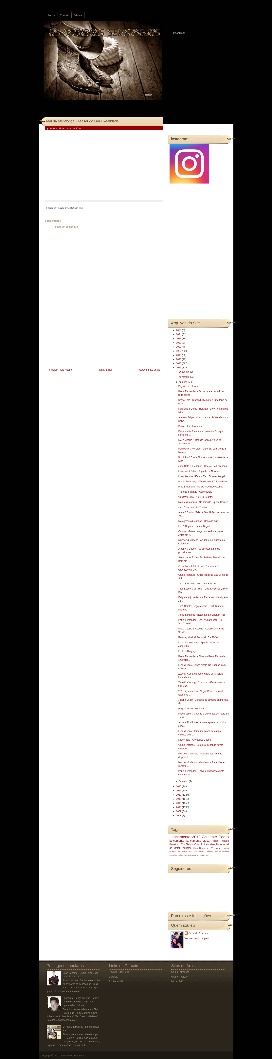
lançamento (177, 840)
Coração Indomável (204, 844)
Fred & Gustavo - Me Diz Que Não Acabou (200, 486)
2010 (179, 807)
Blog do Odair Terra (119, 972)
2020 (179, 351)
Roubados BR (116, 981)
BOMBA (173, 852)
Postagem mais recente (60, 369)
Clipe (195, 848)
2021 (179, 346)
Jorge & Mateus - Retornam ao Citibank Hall (201, 614)
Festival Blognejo (187, 651)
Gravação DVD (206, 848)
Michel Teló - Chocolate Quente (194, 739)
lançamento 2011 (198, 840)
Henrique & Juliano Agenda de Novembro (200, 471)
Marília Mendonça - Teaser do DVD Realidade (82, 121)
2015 (179, 786)
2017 (179, 363)
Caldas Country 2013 (196, 852)
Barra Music (182, 852)
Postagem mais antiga (148, 369)
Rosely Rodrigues (197, 855)
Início (51, 15)
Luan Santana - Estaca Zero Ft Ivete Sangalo (202, 476)
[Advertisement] (74, 339)
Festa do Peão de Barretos (217, 852)
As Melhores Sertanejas (72, 1055)
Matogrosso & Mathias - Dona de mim (198, 521)
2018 (179, 359)
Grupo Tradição (179, 976)
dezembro (184, 371)
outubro (183, 382)
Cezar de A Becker (198, 933)
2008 (179, 815)
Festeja (173, 855)
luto (207, 855)
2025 (179, 330)
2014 (179, 790)
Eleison (189, 844)
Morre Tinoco (222, 848)
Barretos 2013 (177, 844)
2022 (179, 342)
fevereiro (184, 781)
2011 (179, 803)
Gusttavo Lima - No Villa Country (195, 497)
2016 (179, 367)
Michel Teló (177, 981)
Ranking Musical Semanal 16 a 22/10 (198, 637)
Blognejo (113, 976)
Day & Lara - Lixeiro (188, 386)
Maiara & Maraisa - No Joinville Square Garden (203, 502)
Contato (64, 15)
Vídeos (78, 15)
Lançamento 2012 (185, 837)
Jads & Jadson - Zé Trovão (192, 507)
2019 (179, 355)
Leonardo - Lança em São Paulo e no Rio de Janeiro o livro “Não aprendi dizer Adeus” (81, 1002)
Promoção (185, 855)
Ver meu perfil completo (197, 938)
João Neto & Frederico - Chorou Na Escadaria (202, 466)
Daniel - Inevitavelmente (191, 426)
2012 (179, 799)
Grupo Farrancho (180, 972)
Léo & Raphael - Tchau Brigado (194, 526)
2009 (179, 811)
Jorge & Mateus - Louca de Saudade (197, 583)
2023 (179, 338)
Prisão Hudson (220, 840)
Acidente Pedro (215, 837)
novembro (184, 377)
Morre (219, 844)
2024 (179, 334)
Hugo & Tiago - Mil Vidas (191, 708)
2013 (179, 794)
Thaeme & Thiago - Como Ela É (195, 491)
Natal (178, 855)
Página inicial (105, 369)
